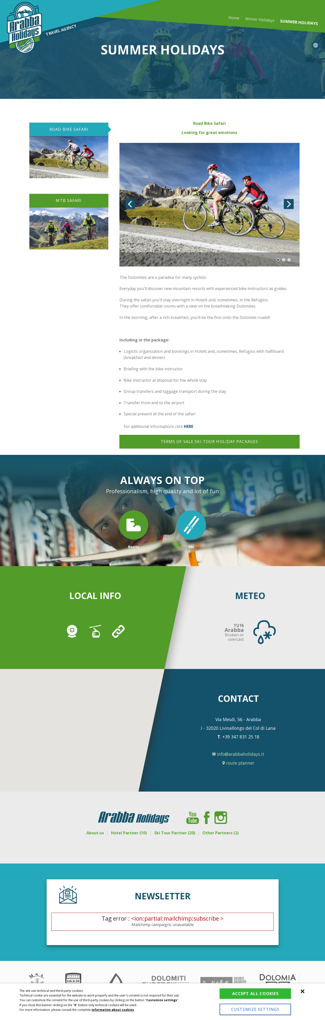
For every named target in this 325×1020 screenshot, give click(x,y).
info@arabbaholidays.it (238, 754)
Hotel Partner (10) (127, 833)
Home (234, 18)
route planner (238, 763)
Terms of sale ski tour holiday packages (209, 441)
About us (90, 833)
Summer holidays (299, 22)
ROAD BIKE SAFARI (68, 129)
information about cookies (113, 999)
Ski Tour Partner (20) (176, 833)
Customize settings (245, 1006)
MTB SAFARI (68, 200)
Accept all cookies (245, 985)
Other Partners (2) (225, 833)
